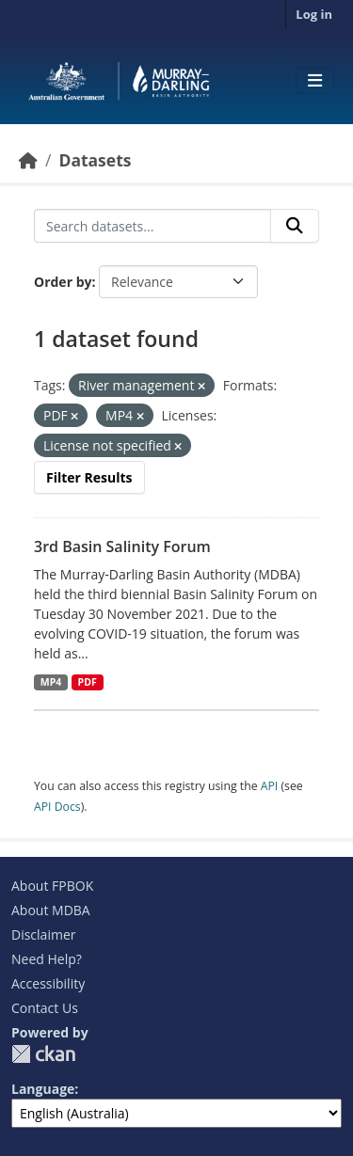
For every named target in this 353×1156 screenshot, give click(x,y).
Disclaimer (43, 934)
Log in (314, 14)
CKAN (43, 1054)
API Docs (57, 807)
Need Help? (46, 959)
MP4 (51, 682)
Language (42, 1089)
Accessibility (48, 983)
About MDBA (50, 910)
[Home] (28, 160)
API (270, 786)
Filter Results (89, 477)
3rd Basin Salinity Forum (122, 546)
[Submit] (294, 226)
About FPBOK (52, 886)
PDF (87, 682)
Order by (62, 282)
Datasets (94, 160)
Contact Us (44, 1008)
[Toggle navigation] (315, 81)
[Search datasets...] (152, 226)
